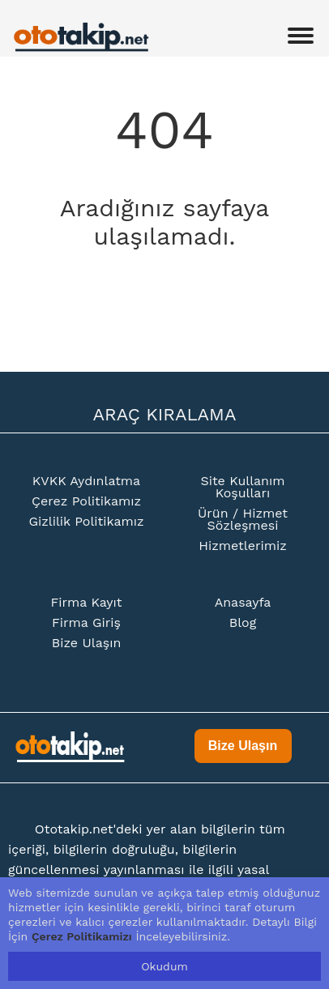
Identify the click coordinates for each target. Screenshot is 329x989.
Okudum (164, 966)
